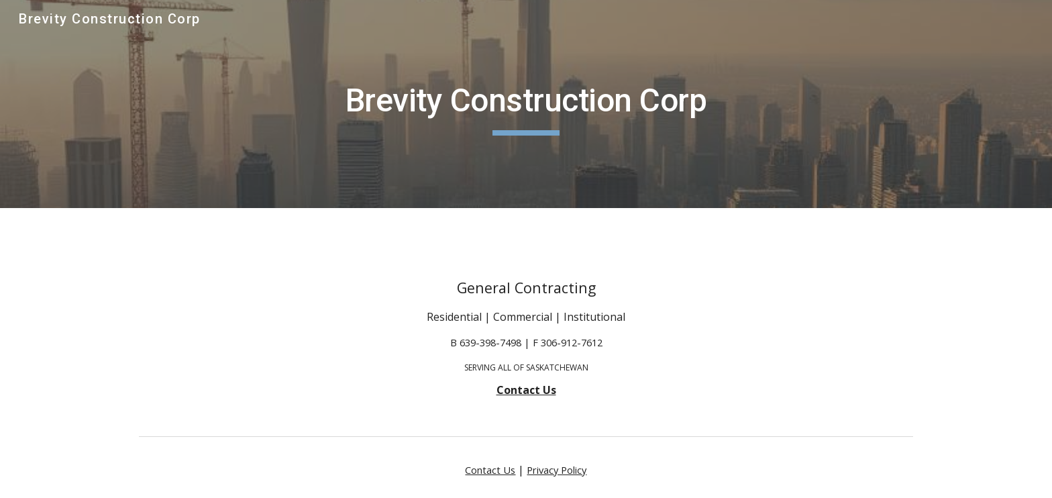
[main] (526, 104)
